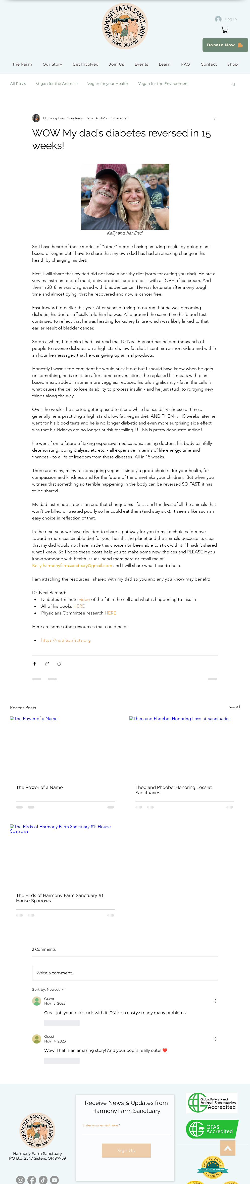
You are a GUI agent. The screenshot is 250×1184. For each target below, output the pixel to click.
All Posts (18, 83)
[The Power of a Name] (65, 747)
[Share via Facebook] (34, 663)
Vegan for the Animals (56, 83)
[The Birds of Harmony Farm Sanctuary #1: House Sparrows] (65, 855)
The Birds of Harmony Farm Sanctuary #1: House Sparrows (60, 898)
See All (234, 707)
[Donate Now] (225, 45)
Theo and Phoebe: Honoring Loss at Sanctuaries (173, 790)
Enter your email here (100, 1125)
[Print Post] (59, 663)
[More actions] (215, 118)
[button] (225, 29)
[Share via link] (46, 663)
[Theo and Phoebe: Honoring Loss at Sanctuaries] (184, 747)
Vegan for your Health (107, 83)
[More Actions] (215, 1001)
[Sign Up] (126, 1151)
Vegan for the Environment (163, 83)
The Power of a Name (39, 787)
